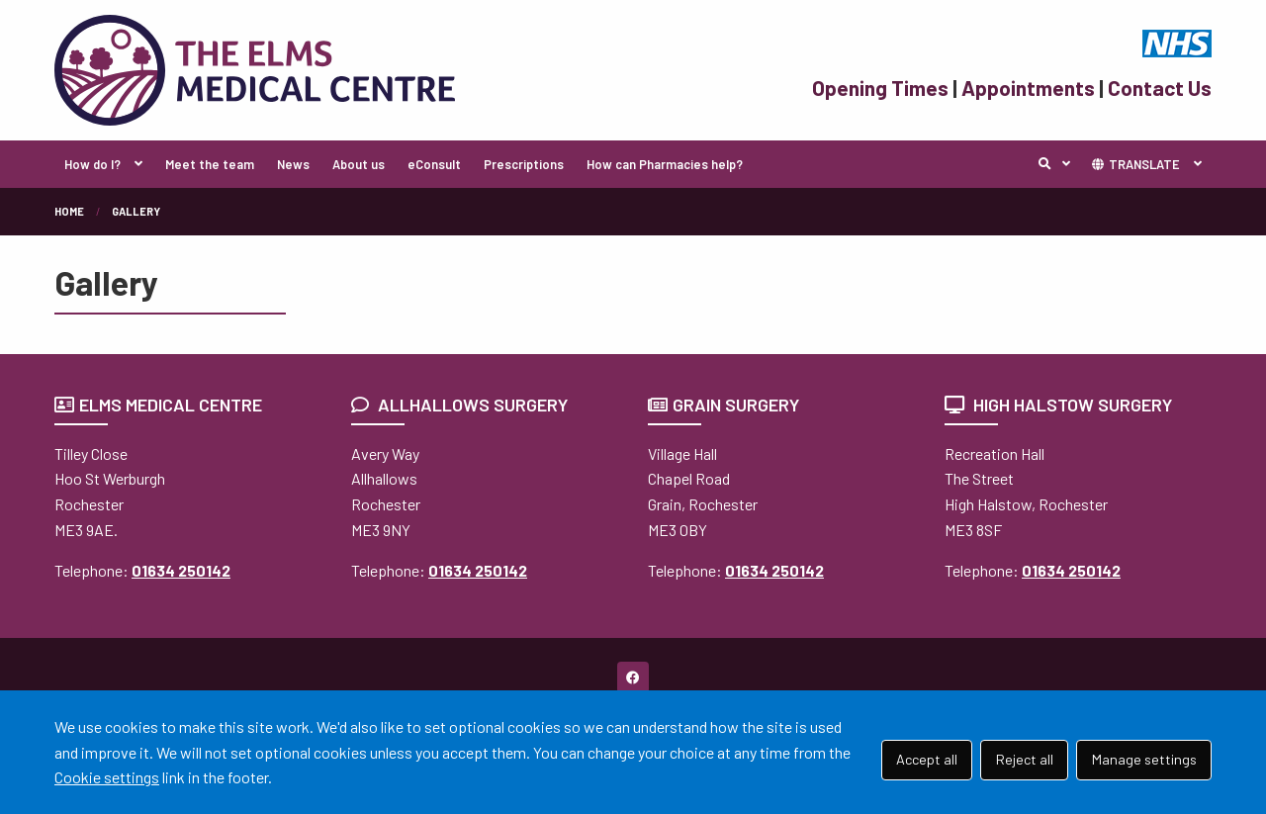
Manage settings (1144, 759)
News (293, 164)
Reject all (1024, 759)
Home (69, 211)
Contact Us (1160, 87)
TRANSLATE (1135, 164)
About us (358, 164)
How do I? (92, 164)
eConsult (434, 164)
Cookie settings (106, 777)
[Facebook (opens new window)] (633, 677)
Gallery (136, 211)
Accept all (926, 759)
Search (1059, 164)
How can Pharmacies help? (665, 164)
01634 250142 (181, 570)
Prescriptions (524, 164)
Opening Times (880, 87)
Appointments (1028, 87)
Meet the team (209, 164)
